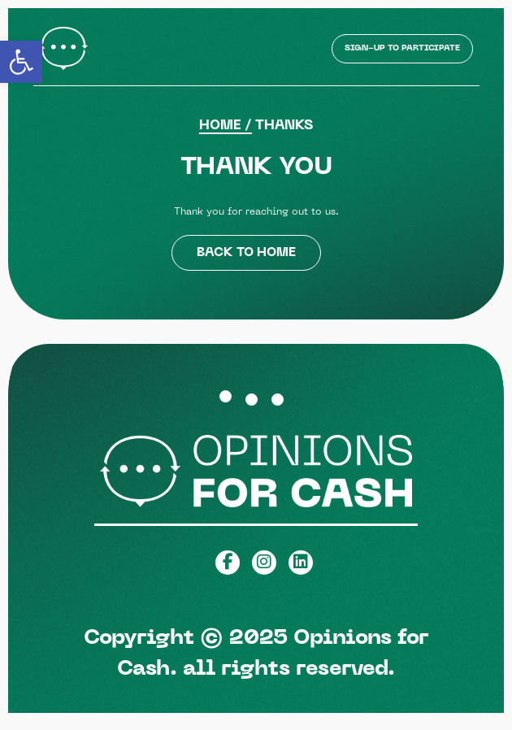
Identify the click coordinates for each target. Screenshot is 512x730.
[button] (21, 62)
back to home (246, 253)
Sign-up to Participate (402, 48)
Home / (225, 126)
